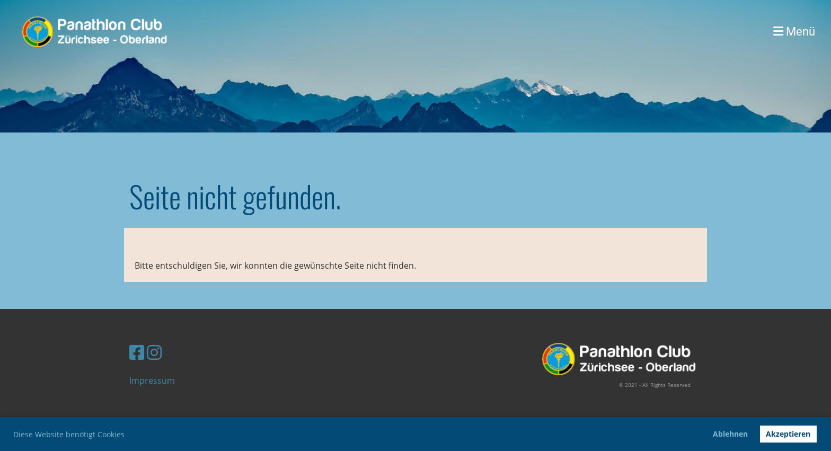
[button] (128, 435)
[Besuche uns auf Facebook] (136, 352)
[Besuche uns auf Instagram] (154, 352)
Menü (794, 31)
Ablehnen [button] (730, 434)
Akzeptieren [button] (788, 434)
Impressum (152, 380)
